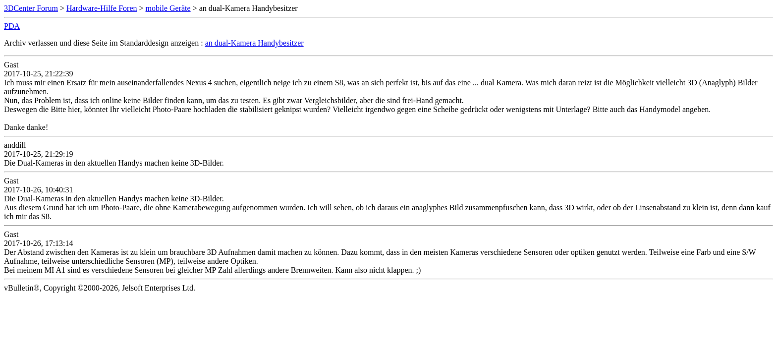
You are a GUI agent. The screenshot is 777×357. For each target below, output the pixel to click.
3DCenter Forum (31, 8)
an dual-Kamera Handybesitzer (254, 43)
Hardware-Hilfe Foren (101, 8)
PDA (12, 26)
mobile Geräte (168, 8)
